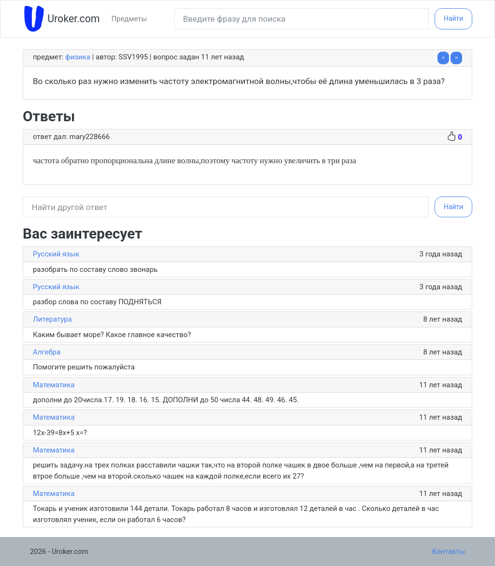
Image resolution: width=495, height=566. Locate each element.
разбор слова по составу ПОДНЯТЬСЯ (99, 301)
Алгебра (46, 352)
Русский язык (56, 254)
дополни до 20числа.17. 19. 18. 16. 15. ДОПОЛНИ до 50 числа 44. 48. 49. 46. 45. (166, 400)
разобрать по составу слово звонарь (95, 269)
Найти (454, 18)
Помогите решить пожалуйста (84, 367)
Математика (53, 385)
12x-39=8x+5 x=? (60, 432)
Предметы (128, 18)
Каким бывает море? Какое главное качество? (112, 334)
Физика (77, 57)
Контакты (448, 551)
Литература (52, 319)
